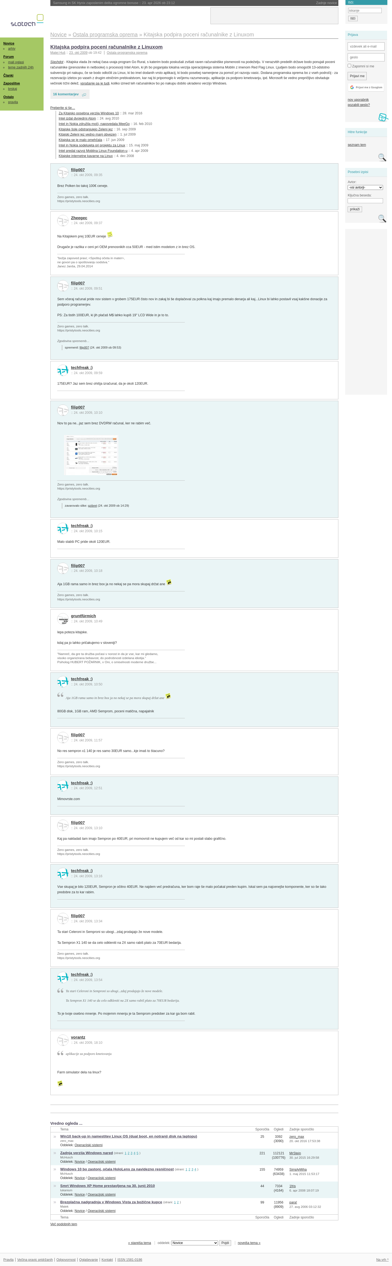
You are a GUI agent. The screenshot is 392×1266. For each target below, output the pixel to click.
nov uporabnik (358, 100)
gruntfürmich (83, 616)
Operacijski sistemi (89, 1145)
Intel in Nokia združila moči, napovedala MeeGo (94, 124)
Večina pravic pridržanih (35, 1260)
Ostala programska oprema (127, 53)
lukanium (66, 1190)
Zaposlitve (11, 83)
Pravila (8, 1260)
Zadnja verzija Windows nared (86, 1153)
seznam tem (357, 145)
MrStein (295, 1153)
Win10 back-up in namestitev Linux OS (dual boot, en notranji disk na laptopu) (128, 1136)
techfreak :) (82, 367)
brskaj (12, 89)
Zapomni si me (361, 66)
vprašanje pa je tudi (94, 83)
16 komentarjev (66, 94)
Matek (64, 1206)
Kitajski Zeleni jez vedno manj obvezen (88, 134)
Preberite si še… (62, 108)
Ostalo (8, 97)
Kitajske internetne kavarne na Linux (86, 156)
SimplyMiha (298, 1169)
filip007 (78, 170)
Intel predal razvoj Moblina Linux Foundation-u (93, 151)
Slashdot (56, 62)
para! (293, 1202)
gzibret (92, 505)
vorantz (78, 1037)
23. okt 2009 (78, 53)
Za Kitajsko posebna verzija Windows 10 (89, 113)
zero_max (67, 1140)
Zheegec (79, 218)
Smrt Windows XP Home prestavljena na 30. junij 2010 (107, 1186)
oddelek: (188, 1243)
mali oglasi (16, 62)
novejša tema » (249, 1243)
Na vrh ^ (382, 1260)
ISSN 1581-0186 (129, 1260)
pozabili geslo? (359, 105)
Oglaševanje (88, 1260)
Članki (8, 75)
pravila (13, 102)
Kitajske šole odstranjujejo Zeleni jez (86, 129)
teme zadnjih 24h (21, 67)
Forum (8, 57)
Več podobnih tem (63, 1224)
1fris (292, 1186)
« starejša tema (139, 1243)
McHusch (66, 1157)
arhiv (12, 49)
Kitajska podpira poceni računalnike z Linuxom (106, 47)
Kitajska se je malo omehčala (80, 140)
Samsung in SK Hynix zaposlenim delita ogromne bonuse (114, 3)
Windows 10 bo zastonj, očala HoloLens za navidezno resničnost (117, 1169)
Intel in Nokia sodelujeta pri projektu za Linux (92, 145)
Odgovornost (66, 1260)
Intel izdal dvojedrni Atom (77, 118)
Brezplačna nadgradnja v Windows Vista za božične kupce (111, 1202)
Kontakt (107, 1260)
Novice (8, 43)
